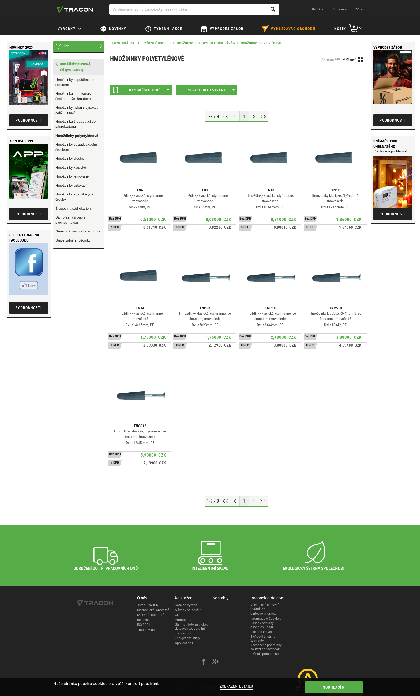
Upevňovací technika (155, 43)
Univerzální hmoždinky (73, 240)
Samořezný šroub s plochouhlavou (70, 219)
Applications (184, 643)
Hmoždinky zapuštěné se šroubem (74, 82)
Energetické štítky (187, 638)
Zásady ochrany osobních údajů (262, 625)
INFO (316, 9)
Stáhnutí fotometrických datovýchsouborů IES (192, 626)
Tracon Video (146, 630)
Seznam (327, 60)
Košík (340, 29)
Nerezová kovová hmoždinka (77, 231)
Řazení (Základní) (140, 90)
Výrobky (67, 29)
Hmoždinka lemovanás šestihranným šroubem (73, 96)
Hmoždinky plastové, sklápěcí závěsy (205, 43)
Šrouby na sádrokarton (73, 208)
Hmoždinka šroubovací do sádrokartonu (75, 124)
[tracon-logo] (74, 9)
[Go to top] (225, 116)
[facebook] (203, 662)
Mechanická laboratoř (153, 610)
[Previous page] (235, 116)
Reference (144, 620)
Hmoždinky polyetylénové (76, 136)
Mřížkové (350, 60)
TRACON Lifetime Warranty (262, 638)
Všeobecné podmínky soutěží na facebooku (266, 647)
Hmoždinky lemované (72, 176)
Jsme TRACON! (148, 605)
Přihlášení (339, 9)
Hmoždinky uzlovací (71, 185)
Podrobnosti (393, 120)
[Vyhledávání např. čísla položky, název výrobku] (194, 9)
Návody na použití (188, 610)
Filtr (65, 46)
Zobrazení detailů (236, 686)
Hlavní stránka (122, 43)
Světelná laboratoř (150, 615)
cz (357, 9)
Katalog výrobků (187, 605)
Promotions (183, 620)
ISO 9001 (143, 625)
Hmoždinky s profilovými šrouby (74, 196)
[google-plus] (215, 662)
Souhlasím (334, 687)
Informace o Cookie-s (265, 618)
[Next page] (253, 116)
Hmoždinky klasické (70, 167)
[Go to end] (263, 116)
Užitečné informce (263, 613)
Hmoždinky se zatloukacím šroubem (76, 147)
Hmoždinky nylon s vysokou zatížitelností (76, 110)
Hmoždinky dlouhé (69, 158)
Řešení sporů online (264, 654)
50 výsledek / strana (211, 90)
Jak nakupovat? (262, 632)
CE (177, 615)
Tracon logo (183, 633)
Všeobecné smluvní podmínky (264, 607)
